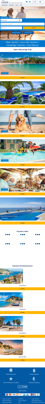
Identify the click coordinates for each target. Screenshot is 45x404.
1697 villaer (4, 218)
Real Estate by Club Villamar (38, 402)
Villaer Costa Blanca (6, 400)
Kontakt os (11, 5)
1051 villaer (4, 160)
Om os (17, 5)
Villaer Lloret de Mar (7, 402)
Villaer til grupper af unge (7, 158)
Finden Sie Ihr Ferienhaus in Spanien (9, 216)
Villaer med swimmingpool (7, 100)
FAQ (21, 5)
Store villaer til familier (6, 187)
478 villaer (4, 131)
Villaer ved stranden (5, 71)
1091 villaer (4, 73)
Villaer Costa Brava (6, 399)
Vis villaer (22, 77)
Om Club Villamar (22, 400)
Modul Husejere (35, 399)
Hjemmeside (5, 5)
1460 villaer (4, 102)
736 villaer (4, 189)
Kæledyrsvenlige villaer (6, 129)
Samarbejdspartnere (36, 400)
